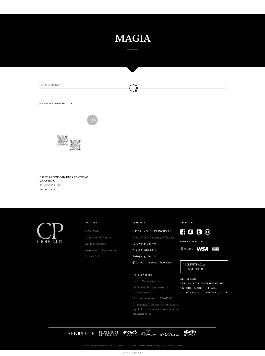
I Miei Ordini (93, 231)
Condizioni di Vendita (98, 237)
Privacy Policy (93, 256)
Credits (179, 345)
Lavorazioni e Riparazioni (100, 250)
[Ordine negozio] (56, 103)
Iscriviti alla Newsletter (194, 267)
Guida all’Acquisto (95, 244)
